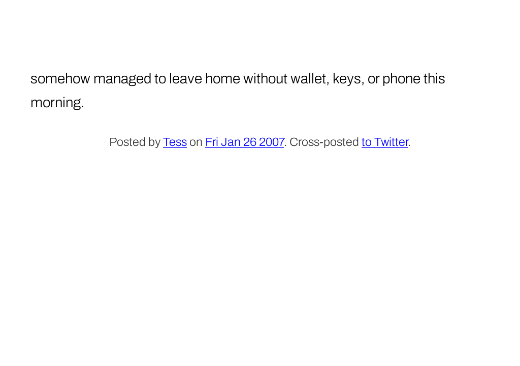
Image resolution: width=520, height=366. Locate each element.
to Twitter (385, 142)
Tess (175, 142)
